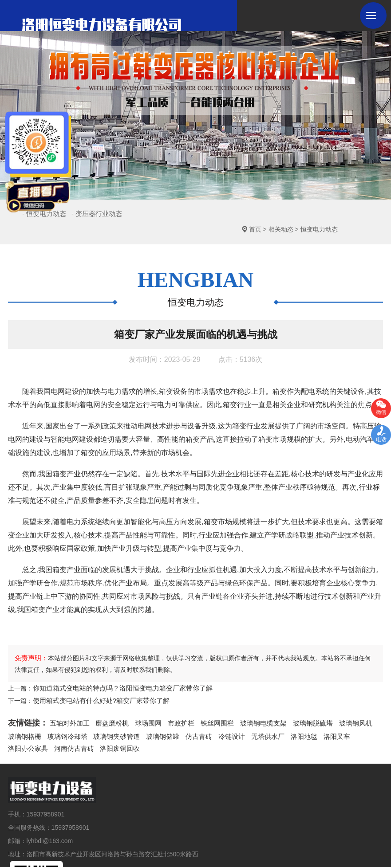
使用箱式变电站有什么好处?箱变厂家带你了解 (97, 683)
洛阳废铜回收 (70, 729)
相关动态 (306, 213)
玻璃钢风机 (338, 706)
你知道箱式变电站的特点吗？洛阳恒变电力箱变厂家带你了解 (117, 672)
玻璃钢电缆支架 (251, 706)
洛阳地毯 (287, 718)
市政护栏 (173, 706)
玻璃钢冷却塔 (64, 718)
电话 (381, 439)
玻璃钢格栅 (23, 718)
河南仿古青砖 (26, 729)
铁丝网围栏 (207, 706)
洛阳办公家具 (355, 718)
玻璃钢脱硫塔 (297, 706)
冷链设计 (218, 718)
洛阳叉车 (318, 718)
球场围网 (142, 706)
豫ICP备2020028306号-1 (207, 846)
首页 (281, 213)
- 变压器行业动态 (116, 214)
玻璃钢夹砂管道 (110, 718)
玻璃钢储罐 (153, 718)
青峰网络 (313, 846)
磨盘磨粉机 (108, 706)
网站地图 (255, 846)
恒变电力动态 (344, 213)
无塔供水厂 (253, 718)
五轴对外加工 (68, 706)
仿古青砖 (187, 718)
